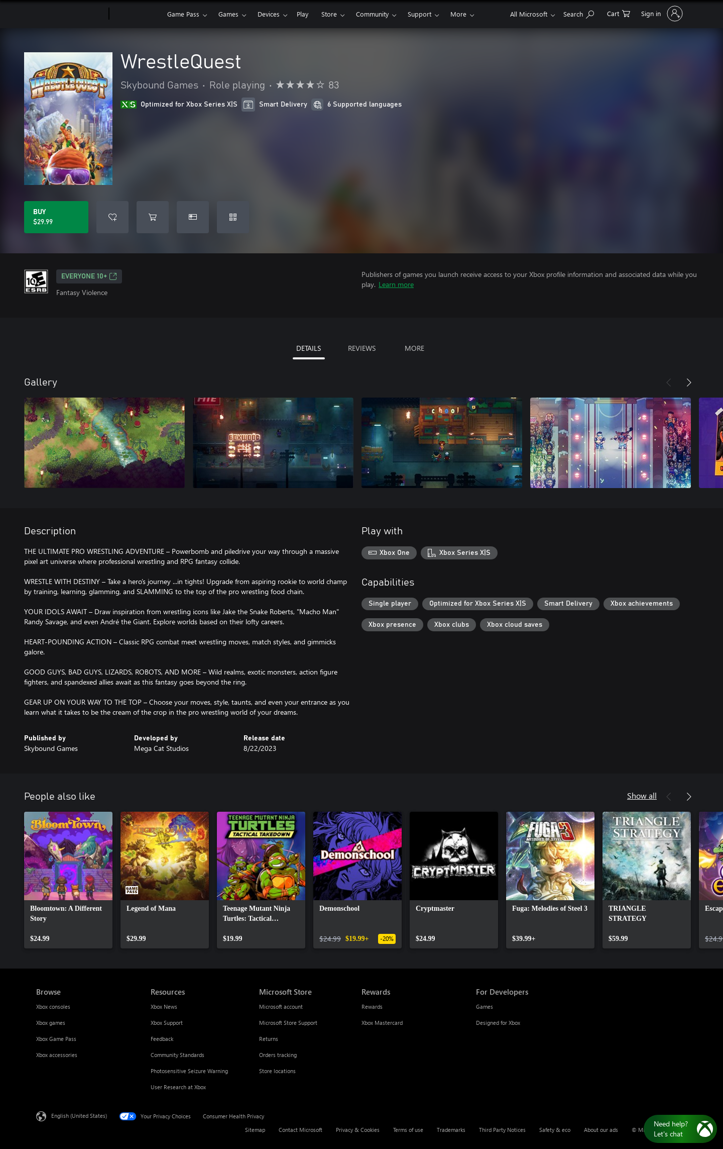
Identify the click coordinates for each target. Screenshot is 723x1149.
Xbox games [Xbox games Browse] (50, 1022)
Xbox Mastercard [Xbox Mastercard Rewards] (382, 1022)
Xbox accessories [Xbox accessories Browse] (56, 1054)
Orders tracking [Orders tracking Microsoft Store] (278, 1054)
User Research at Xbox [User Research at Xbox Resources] (178, 1087)
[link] (68, 880)
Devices (269, 14)
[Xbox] (137, 14)
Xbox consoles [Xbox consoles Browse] (53, 1006)
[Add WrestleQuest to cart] (153, 217)
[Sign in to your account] (661, 14)
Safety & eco (554, 1129)
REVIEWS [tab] (362, 348)
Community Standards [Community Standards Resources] (177, 1054)
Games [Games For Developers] (484, 1006)
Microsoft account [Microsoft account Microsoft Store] (281, 1006)
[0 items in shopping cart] (618, 13)
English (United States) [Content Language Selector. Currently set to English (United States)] (79, 1115)
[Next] (689, 382)
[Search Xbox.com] (578, 13)
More (458, 14)
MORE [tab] (414, 348)
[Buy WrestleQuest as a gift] (193, 217)
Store (329, 14)
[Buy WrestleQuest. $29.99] (56, 217)
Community (372, 14)
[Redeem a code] (233, 217)
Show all (642, 795)
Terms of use (408, 1129)
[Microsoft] (70, 14)
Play (302, 14)
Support (419, 14)
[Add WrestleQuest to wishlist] (112, 217)
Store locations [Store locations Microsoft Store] (277, 1071)
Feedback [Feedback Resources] (162, 1038)
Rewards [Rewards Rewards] (372, 1006)
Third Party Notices (502, 1129)
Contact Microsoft (300, 1129)
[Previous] (669, 382)
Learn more (396, 284)
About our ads (601, 1129)
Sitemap (255, 1129)
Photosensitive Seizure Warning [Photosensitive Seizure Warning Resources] (189, 1071)
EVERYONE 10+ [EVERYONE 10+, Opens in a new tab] (89, 276)
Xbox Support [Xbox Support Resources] (167, 1022)
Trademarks (451, 1129)
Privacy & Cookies (358, 1129)
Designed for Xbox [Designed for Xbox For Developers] (498, 1022)
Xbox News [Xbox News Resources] (164, 1006)
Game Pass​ (183, 14)
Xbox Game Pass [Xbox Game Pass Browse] (56, 1038)
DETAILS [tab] (308, 348)
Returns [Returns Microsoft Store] (268, 1038)
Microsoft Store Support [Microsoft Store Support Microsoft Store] (288, 1022)
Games (228, 14)
